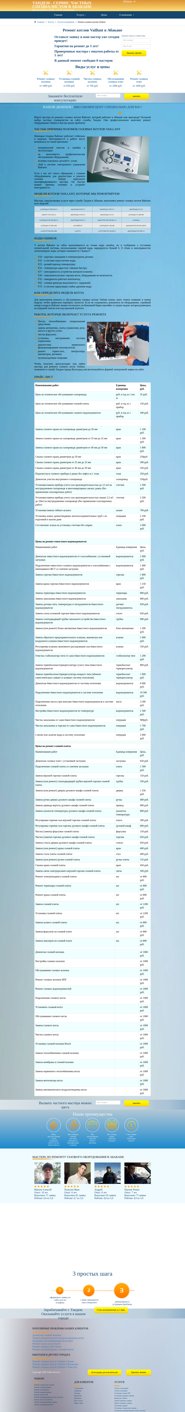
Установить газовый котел (49, 1007)
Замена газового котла (47, 1025)
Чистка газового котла (47, 1034)
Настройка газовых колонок (50, 961)
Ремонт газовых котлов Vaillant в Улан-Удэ (54, 1367)
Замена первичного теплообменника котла (57, 1071)
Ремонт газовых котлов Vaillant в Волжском (55, 1364)
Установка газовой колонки (69, 80)
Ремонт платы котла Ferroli (46, 1343)
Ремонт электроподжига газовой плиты (56, 876)
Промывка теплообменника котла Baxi (52, 1340)
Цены (104, 14)
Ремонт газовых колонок (46, 80)
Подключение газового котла (50, 998)
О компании (126, 14)
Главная (58, 14)
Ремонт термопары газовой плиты (53, 885)
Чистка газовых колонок (92, 80)
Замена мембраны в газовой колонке (54, 1062)
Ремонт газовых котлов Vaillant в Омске (53, 1361)
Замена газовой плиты (47, 904)
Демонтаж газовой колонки (49, 952)
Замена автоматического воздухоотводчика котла (61, 1089)
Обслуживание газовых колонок (52, 970)
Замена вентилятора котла (49, 1080)
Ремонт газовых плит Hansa (47, 1346)
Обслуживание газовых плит (115, 80)
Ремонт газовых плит (139, 80)
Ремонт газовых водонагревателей (53, 988)
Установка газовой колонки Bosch (53, 1043)
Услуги (81, 14)
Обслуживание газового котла (51, 1016)
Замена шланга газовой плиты (51, 922)
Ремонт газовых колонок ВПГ (51, 979)
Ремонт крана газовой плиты (50, 894)
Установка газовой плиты (48, 913)
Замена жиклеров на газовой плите (53, 940)
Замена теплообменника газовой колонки (57, 1053)
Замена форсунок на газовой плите (53, 931)
